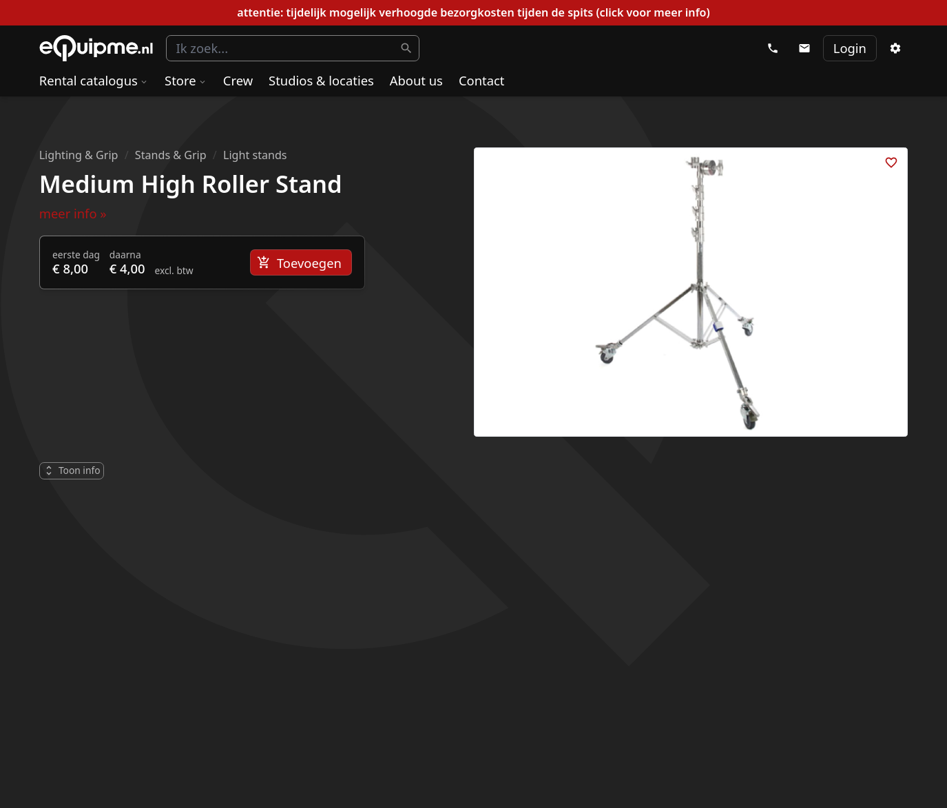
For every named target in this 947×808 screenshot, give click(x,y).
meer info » (73, 213)
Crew (238, 80)
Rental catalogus (94, 80)
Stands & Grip (171, 155)
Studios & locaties (321, 80)
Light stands (255, 155)
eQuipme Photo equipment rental (96, 48)
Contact (482, 80)
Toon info (71, 470)
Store (186, 80)
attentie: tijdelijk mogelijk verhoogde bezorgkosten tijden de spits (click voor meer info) (473, 12)
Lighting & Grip (78, 155)
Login (849, 47)
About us (416, 80)
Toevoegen (299, 262)
